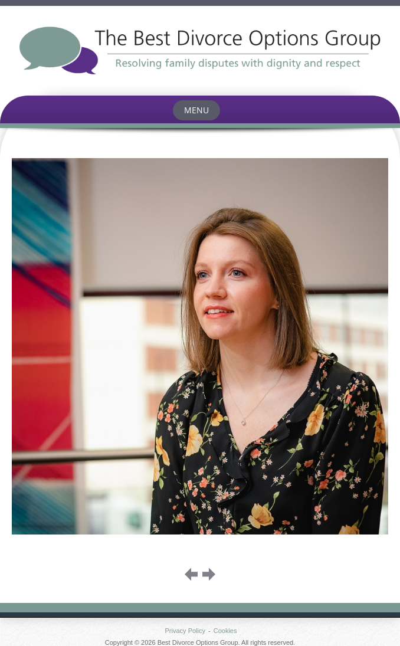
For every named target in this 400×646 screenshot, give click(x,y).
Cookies (225, 630)
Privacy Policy (185, 630)
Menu (196, 110)
